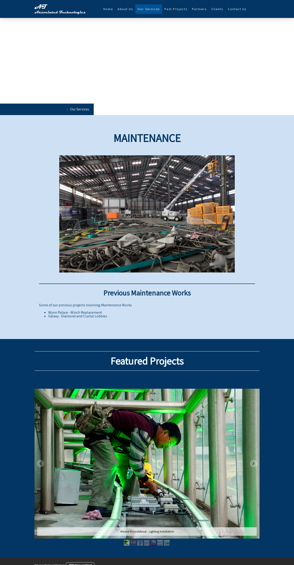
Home (108, 9)
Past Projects (175, 9)
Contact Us (237, 9)
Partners (199, 9)
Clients (217, 9)
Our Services (149, 9)
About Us (125, 9)
